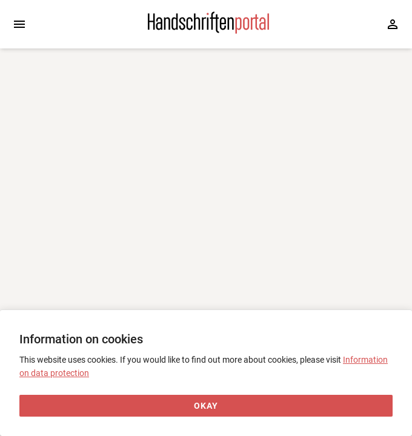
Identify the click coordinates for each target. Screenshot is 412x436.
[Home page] (208, 31)
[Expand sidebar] (19, 24)
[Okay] (206, 406)
